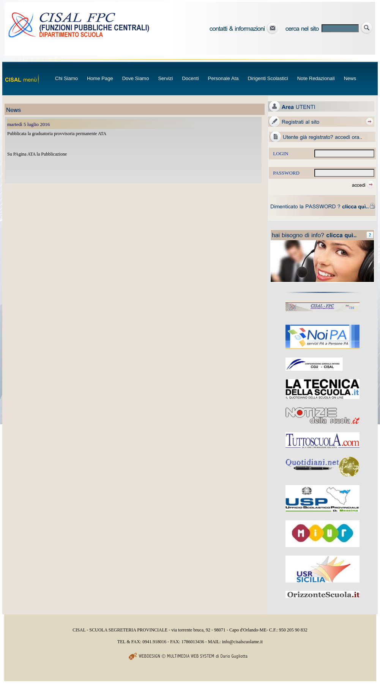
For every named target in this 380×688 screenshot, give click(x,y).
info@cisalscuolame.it (242, 641)
